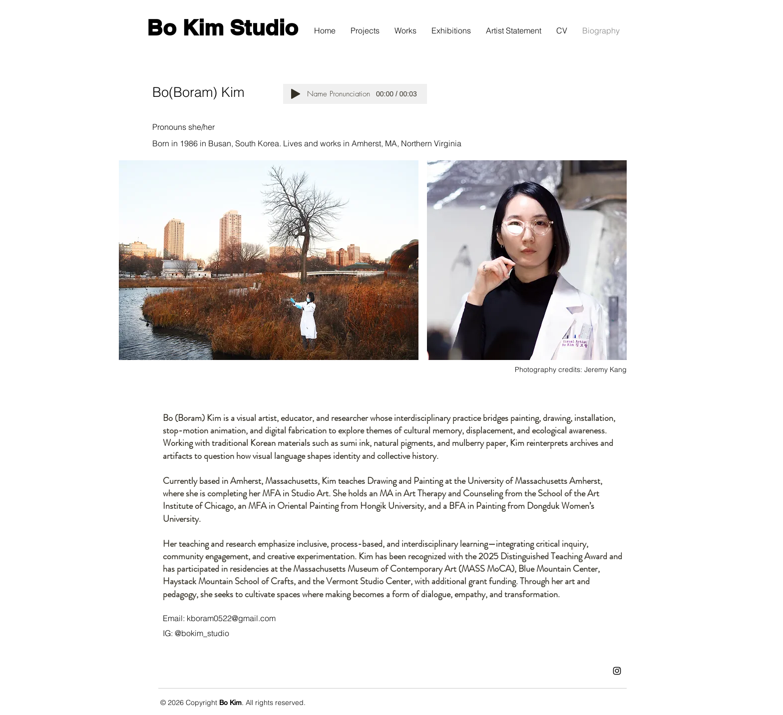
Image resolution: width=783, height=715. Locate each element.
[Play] (295, 94)
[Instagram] (617, 671)
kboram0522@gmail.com (231, 618)
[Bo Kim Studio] (222, 28)
